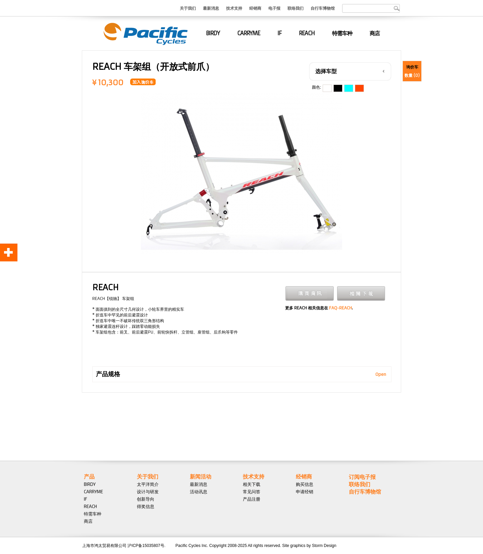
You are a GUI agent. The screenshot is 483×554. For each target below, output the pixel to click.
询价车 (412, 66)
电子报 (274, 8)
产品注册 (251, 499)
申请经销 (304, 491)
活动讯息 (198, 491)
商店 (375, 33)
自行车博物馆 (323, 8)
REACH (307, 33)
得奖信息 (145, 506)
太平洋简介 (148, 484)
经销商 (255, 8)
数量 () (412, 75)
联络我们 (295, 8)
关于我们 (188, 8)
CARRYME (248, 33)
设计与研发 (148, 491)
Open (380, 374)
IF (279, 33)
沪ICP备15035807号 (145, 545)
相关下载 (251, 484)
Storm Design (324, 545)
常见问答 (251, 491)
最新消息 (211, 8)
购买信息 (304, 484)
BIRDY (213, 33)
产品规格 (108, 374)
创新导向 (145, 499)
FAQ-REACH (340, 307)
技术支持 (234, 8)
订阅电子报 (362, 476)
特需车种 (342, 33)
